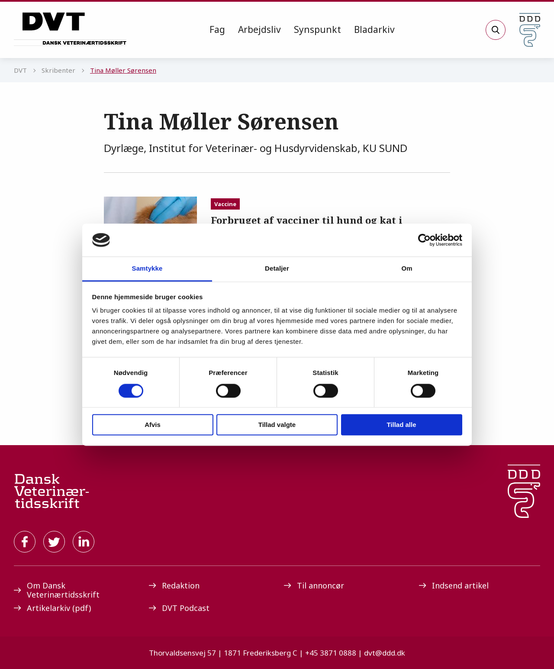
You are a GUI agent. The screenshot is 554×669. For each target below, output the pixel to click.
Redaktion (174, 585)
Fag (217, 29)
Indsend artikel (454, 585)
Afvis (153, 425)
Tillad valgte (277, 425)
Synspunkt (317, 29)
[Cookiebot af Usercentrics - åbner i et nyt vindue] (424, 239)
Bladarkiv (374, 29)
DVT (20, 70)
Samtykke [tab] (147, 268)
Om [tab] (406, 268)
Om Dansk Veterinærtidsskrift (57, 590)
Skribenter (58, 70)
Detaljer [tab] (277, 268)
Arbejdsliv (259, 29)
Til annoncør (314, 585)
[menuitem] (217, 30)
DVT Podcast (179, 608)
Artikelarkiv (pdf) (52, 608)
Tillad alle (401, 425)
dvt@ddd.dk (384, 653)
